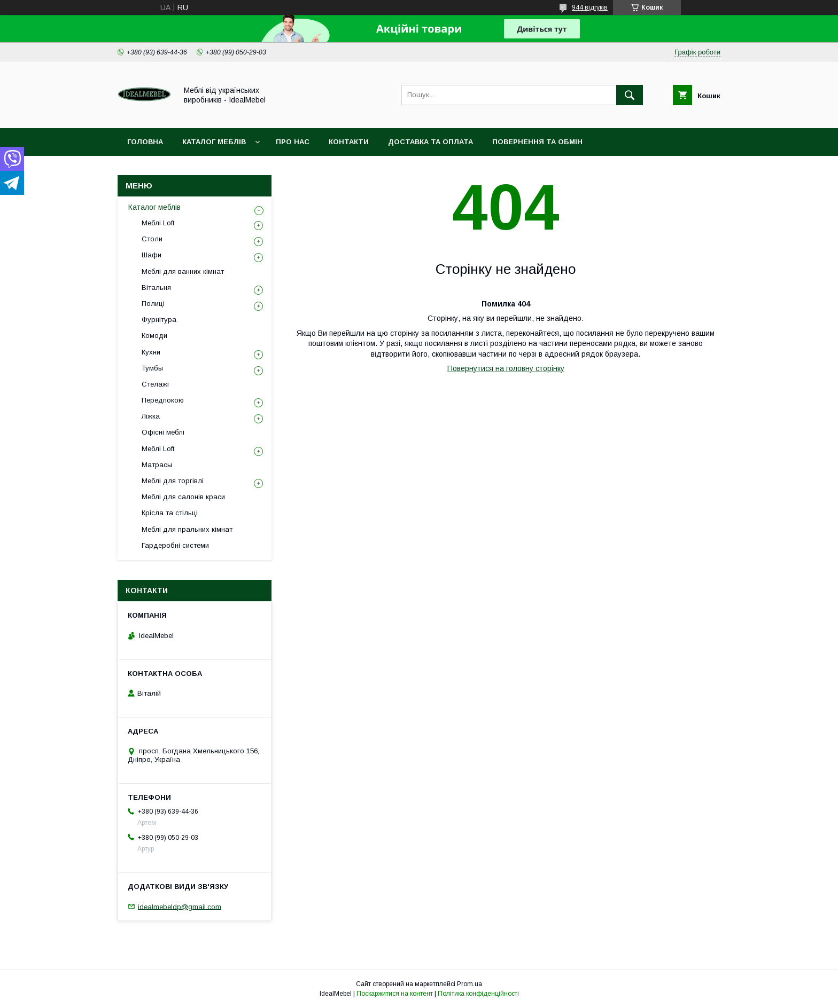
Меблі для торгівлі (173, 481)
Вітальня (156, 288)
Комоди (154, 336)
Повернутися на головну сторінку (505, 368)
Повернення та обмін (537, 142)
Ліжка (151, 416)
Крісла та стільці (170, 513)
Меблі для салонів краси (183, 497)
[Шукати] (629, 95)
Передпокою (163, 400)
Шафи (151, 255)
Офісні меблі (163, 432)
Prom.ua (469, 984)
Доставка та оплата (430, 142)
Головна (145, 142)
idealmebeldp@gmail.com (179, 906)
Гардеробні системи (175, 545)
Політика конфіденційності (478, 993)
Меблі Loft (158, 223)
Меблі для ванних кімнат (183, 271)
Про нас (292, 142)
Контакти (349, 142)
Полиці (153, 304)
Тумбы (152, 368)
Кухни (151, 352)
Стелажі (155, 384)
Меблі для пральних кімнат (187, 529)
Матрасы (157, 465)
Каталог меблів (214, 142)
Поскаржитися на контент (394, 993)
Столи (152, 239)
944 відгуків (590, 7)
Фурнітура (159, 320)
